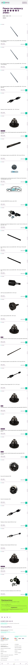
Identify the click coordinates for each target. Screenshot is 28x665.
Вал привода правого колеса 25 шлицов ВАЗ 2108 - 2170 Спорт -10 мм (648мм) (13, 41)
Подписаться (14, 607)
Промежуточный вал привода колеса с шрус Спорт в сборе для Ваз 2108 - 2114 (14, 224)
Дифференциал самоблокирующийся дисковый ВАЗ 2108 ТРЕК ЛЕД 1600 (13, 133)
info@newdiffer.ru (7, 627)
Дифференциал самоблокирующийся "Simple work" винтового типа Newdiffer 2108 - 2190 (13, 179)
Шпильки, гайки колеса (5, 657)
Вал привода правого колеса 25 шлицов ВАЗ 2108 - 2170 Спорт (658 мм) (13, 87)
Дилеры (16, 651)
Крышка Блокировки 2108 (6, 476)
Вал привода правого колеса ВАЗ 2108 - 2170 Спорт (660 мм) (13, 361)
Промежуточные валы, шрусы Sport (7, 655)
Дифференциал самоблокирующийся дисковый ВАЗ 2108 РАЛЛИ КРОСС (14, 431)
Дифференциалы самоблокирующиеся (4, 646)
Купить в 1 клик (23, 44)
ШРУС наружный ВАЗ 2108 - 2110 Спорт (8, 315)
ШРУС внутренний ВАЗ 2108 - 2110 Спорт (9, 292)
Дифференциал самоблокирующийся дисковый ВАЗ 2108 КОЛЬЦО (12, 454)
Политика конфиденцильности (5, 632)
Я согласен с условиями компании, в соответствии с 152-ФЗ (12, 610)
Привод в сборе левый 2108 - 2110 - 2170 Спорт (10, 109)
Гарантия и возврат (18, 648)
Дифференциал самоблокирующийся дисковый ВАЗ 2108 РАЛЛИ (14, 338)
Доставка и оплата (18, 646)
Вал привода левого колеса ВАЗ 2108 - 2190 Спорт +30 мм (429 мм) (13, 247)
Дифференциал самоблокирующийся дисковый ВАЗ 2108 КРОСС (14, 407)
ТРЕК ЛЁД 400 (2, 566)
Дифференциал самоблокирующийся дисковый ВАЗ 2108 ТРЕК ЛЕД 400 (13, 568)
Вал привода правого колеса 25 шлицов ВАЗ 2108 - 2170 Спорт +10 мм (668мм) (13, 64)
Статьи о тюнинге (18, 653)
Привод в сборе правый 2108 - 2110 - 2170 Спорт (10, 384)
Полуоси (2, 650)
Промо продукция (4, 660)
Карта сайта (17, 660)
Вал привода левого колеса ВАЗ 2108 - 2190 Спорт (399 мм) (13, 155)
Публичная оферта (3, 633)
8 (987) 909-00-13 (7, 622)
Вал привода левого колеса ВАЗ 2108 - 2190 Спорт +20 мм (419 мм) (13, 270)
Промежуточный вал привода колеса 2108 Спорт (11, 590)
